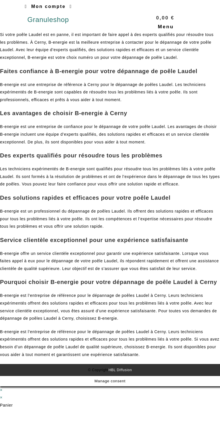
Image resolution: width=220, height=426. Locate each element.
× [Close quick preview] (1, 390)
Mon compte (48, 6)
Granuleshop (48, 19)
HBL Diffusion (120, 370)
